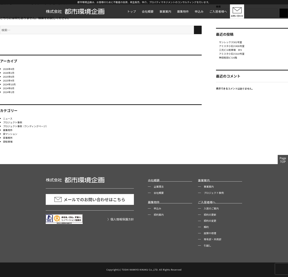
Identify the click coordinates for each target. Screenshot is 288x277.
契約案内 (159, 214)
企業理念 (159, 186)
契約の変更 (210, 220)
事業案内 (165, 11)
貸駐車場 (7, 141)
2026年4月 (8, 69)
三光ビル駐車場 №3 (230, 50)
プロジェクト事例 (12, 122)
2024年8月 (8, 88)
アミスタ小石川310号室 (231, 53)
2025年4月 (8, 80)
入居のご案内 (211, 208)
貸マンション (10, 134)
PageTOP (283, 160)
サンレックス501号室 (230, 42)
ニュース (7, 118)
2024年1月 (8, 92)
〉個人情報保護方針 (120, 219)
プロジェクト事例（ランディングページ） (25, 126)
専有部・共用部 (212, 239)
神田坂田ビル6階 (228, 57)
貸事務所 (7, 138)
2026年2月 (8, 73)
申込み (199, 11)
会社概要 (148, 11)
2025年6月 (8, 76)
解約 (206, 227)
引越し (207, 245)
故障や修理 (210, 233)
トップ (131, 11)
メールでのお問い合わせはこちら (89, 199)
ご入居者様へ (218, 11)
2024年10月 (9, 84)
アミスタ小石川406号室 (231, 46)
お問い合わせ (237, 15)
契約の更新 (210, 214)
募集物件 (183, 11)
